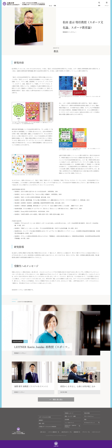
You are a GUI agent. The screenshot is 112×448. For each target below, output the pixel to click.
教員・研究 (41, 423)
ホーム (50, 5)
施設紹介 (41, 420)
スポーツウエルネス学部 (45, 417)
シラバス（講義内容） (52, 432)
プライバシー (85, 432)
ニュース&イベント (69, 422)
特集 (55, 5)
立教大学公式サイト (65, 432)
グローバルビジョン (89, 416)
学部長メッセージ (69, 413)
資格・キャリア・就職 (70, 416)
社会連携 (67, 419)
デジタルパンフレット (89, 422)
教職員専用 (76, 432)
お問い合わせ (43, 432)
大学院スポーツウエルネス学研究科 (47, 426)
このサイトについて (96, 432)
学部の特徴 (87, 413)
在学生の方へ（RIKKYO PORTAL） (70, 426)
